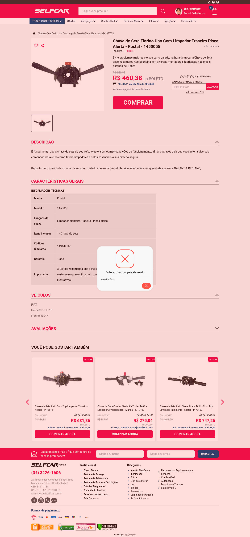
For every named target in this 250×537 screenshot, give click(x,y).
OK (146, 285)
